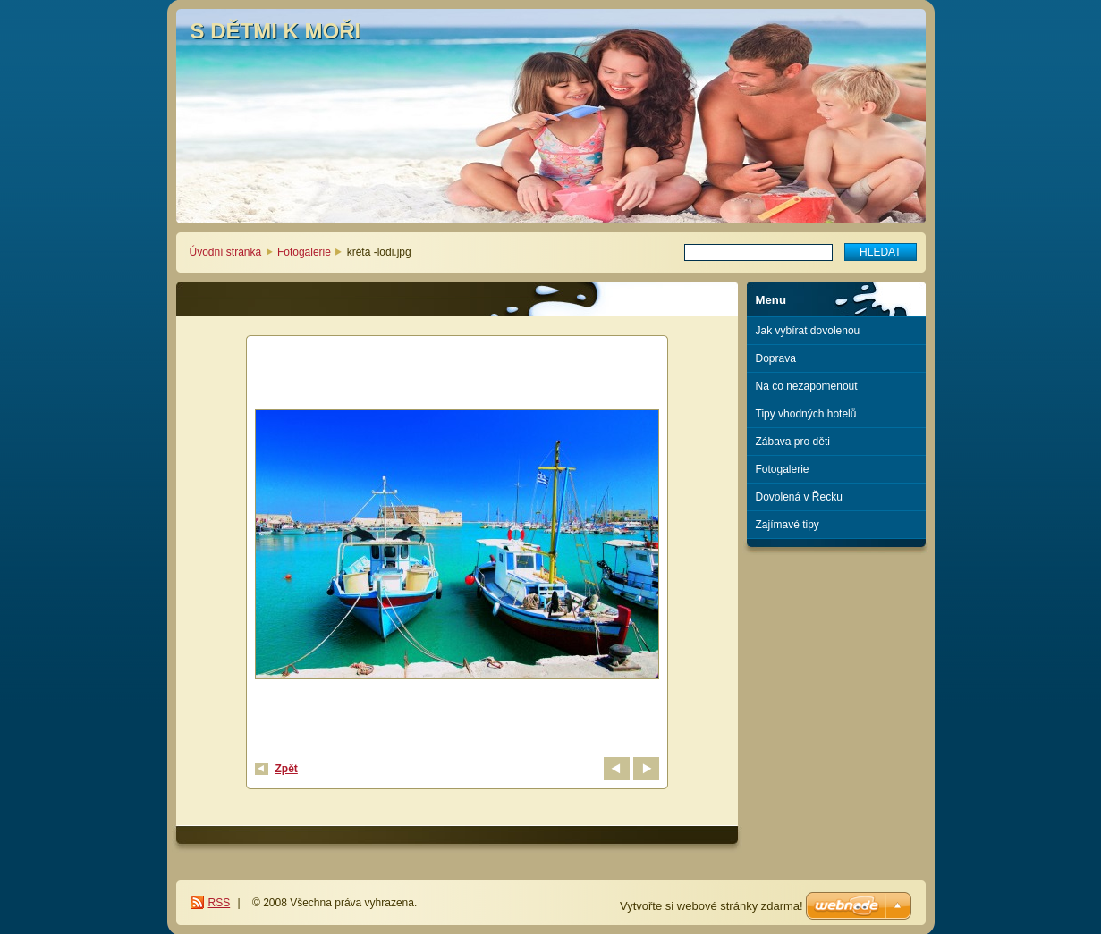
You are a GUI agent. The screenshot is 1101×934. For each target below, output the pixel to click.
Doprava (776, 358)
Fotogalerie (304, 252)
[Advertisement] (836, 620)
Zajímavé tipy (787, 524)
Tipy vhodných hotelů (806, 414)
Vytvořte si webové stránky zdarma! (711, 906)
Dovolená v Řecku (799, 497)
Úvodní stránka (226, 252)
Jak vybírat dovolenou (808, 330)
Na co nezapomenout (807, 386)
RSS (219, 902)
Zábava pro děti (793, 441)
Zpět (286, 768)
